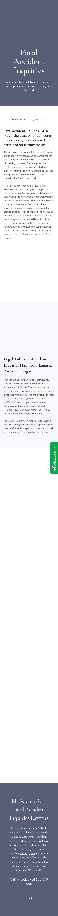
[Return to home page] (16, 17)
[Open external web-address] (29, 474)
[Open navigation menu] (51, 17)
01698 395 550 (27, 853)
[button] (29, 898)
